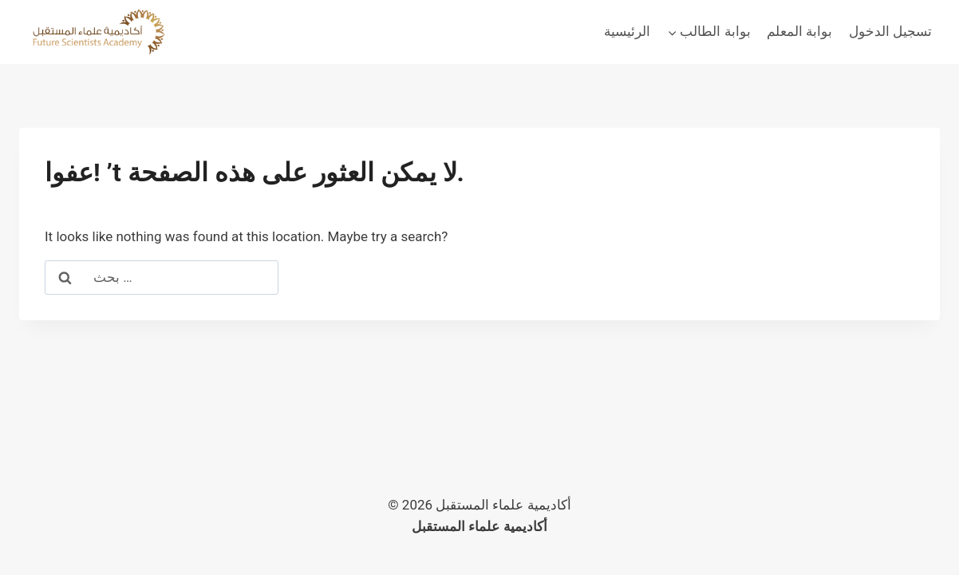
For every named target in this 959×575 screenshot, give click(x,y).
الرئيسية (627, 31)
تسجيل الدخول (890, 31)
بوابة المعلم (799, 31)
